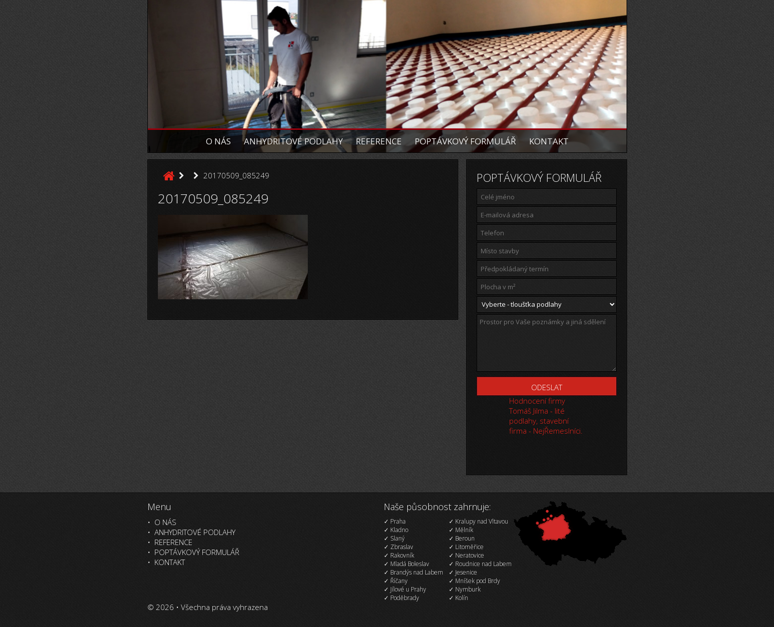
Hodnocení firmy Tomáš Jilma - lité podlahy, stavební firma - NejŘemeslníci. (546, 416)
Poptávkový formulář (465, 141)
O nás (218, 141)
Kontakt (549, 141)
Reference (379, 141)
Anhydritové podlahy (293, 141)
